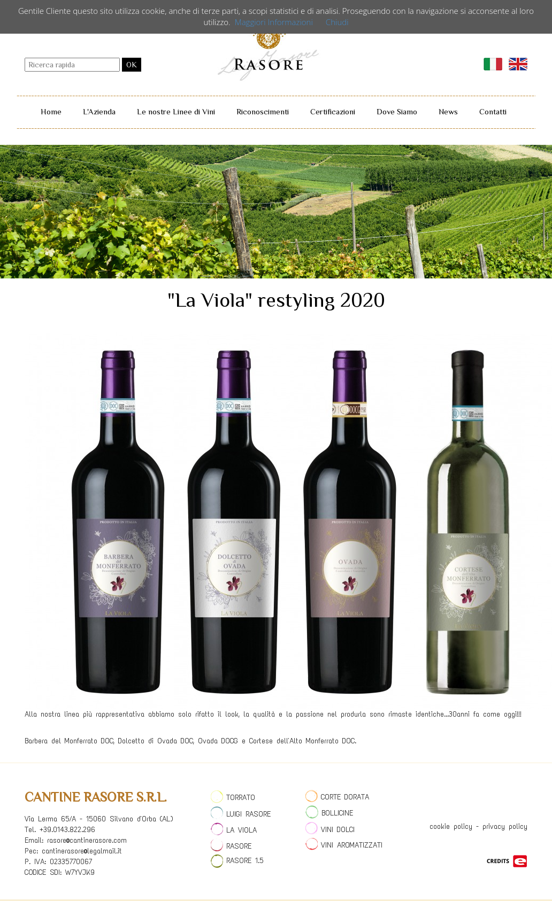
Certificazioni (332, 111)
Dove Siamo (397, 111)
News (448, 111)
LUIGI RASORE (241, 814)
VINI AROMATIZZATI (343, 845)
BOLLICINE (329, 813)
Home (51, 111)
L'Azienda (99, 111)
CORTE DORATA (337, 797)
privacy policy (504, 826)
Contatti (493, 111)
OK (131, 64)
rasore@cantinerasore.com (87, 840)
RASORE (231, 846)
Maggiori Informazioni (274, 22)
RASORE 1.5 (237, 860)
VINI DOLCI (330, 829)
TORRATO (233, 797)
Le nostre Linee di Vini (176, 111)
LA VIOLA (234, 830)
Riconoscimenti (262, 111)
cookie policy (451, 826)
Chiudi (337, 22)
